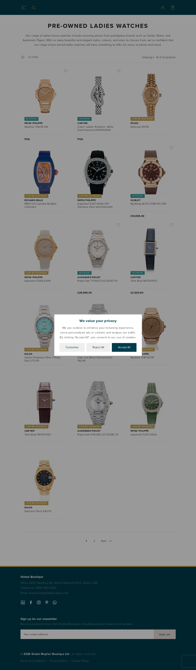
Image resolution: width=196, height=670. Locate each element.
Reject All (98, 347)
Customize (72, 347)
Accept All (124, 347)
